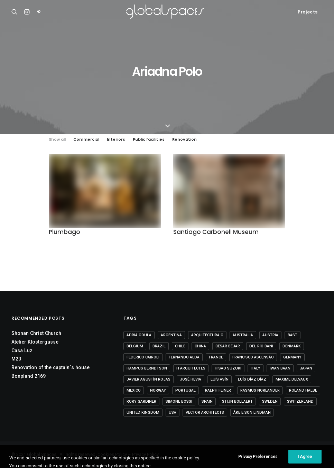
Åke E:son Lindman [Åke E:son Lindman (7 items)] (252, 412)
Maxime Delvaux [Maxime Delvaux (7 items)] (292, 379)
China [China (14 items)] (200, 346)
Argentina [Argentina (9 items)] (171, 335)
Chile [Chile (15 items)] (180, 346)
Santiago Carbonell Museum (216, 233)
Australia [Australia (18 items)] (243, 335)
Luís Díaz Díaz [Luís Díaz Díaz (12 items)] (252, 379)
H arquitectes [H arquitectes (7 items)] (190, 368)
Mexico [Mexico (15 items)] (134, 390)
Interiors (116, 139)
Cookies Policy (112, 454)
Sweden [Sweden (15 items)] (270, 401)
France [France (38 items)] (216, 357)
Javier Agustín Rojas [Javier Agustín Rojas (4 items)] (148, 379)
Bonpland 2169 (28, 376)
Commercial (86, 139)
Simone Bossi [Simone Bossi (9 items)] (179, 401)
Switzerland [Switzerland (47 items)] (300, 401)
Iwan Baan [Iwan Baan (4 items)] (280, 368)
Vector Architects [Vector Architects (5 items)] (205, 412)
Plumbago (64, 232)
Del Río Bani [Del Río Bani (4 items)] (261, 346)
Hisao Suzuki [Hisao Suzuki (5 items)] (228, 368)
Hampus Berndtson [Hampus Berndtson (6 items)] (147, 368)
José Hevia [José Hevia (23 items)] (190, 379)
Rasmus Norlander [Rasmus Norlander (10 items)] (260, 390)
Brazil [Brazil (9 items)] (159, 346)
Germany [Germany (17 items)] (292, 357)
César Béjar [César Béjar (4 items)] (227, 346)
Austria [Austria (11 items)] (270, 335)
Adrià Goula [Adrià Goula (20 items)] (139, 335)
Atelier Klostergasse (34, 342)
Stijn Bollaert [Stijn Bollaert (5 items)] (237, 401)
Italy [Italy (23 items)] (255, 368)
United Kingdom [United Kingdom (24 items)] (143, 412)
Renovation (184, 139)
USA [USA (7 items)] (172, 412)
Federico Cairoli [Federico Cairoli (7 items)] (143, 357)
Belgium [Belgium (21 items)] (135, 346)
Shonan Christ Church (36, 333)
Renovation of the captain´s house (50, 367)
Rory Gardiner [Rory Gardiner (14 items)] (141, 401)
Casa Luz (22, 350)
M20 (16, 359)
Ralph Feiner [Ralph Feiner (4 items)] (218, 390)
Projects (308, 12)
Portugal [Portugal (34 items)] (185, 390)
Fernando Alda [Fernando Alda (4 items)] (184, 357)
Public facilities (149, 139)
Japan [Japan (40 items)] (306, 368)
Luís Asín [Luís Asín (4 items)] (220, 379)
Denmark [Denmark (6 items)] (291, 346)
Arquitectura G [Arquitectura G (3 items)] (207, 335)
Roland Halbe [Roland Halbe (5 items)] (303, 390)
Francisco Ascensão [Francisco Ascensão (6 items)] (253, 357)
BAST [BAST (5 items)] (292, 335)
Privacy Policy (145, 454)
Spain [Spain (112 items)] (207, 401)
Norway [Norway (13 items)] (158, 390)
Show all (57, 139)
